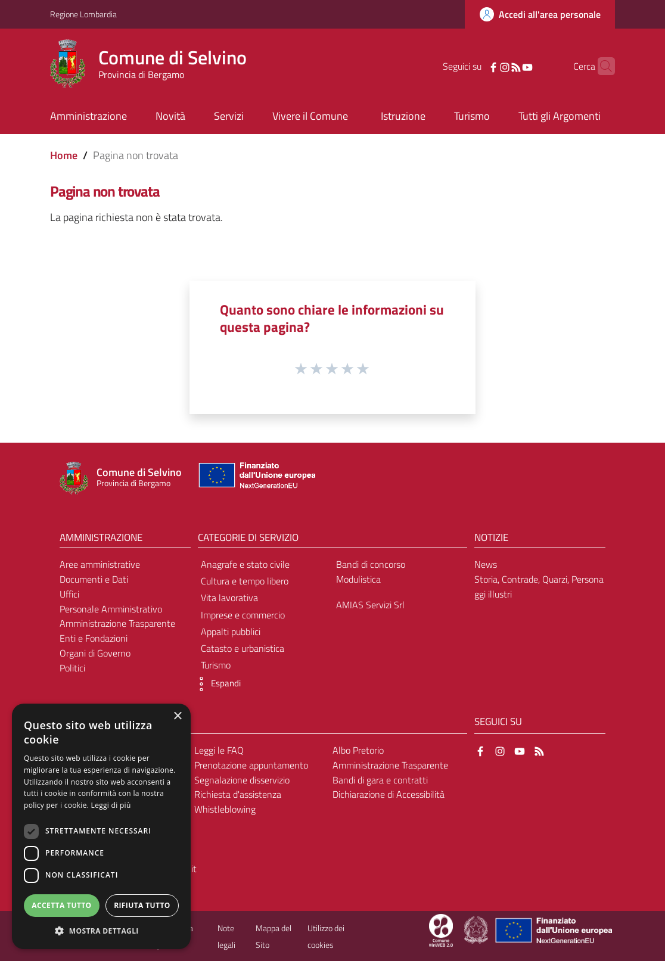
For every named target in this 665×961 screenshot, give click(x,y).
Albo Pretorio (358, 750)
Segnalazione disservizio (242, 780)
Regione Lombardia (83, 14)
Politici (72, 668)
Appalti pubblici (230, 631)
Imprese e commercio (243, 615)
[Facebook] (475, 66)
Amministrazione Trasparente (117, 623)
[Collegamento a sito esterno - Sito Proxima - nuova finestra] (441, 929)
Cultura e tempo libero (244, 581)
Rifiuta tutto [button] (142, 905)
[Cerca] (600, 66)
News (485, 564)
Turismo (216, 665)
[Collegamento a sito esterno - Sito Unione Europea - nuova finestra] (255, 478)
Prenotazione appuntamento (251, 765)
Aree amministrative (100, 564)
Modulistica (358, 579)
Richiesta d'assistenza (237, 794)
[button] (216, 683)
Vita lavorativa (229, 597)
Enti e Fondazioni (94, 638)
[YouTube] (509, 66)
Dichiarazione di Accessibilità (388, 794)
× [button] (177, 716)
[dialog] (101, 826)
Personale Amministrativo (111, 609)
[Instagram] (486, 66)
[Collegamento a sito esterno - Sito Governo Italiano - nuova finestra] (477, 929)
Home (63, 155)
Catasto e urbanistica (242, 648)
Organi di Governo (95, 653)
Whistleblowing (225, 809)
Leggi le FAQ (219, 750)
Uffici (69, 594)
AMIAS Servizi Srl (370, 605)
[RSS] (498, 66)
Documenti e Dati (94, 579)
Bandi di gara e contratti (380, 780)
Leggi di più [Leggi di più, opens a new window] (111, 805)
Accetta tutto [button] (61, 905)
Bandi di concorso (370, 564)
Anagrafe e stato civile (245, 564)
